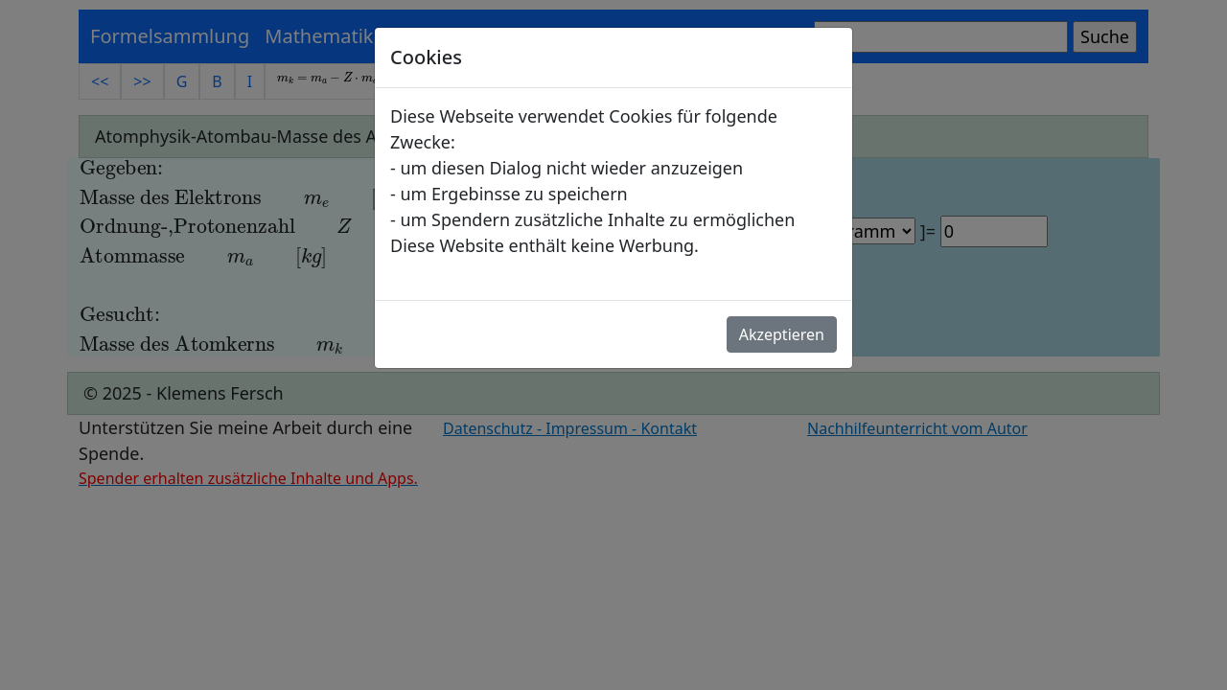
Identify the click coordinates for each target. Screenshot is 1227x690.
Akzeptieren (781, 334)
